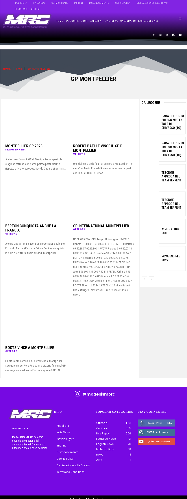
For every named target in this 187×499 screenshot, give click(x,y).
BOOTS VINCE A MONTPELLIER (25, 343)
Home (7, 69)
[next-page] (151, 279)
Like (169, 418)
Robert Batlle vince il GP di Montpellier (103, 146)
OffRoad (79, 149)
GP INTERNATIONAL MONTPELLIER (95, 221)
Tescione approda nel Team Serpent (172, 176)
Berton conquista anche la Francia (32, 221)
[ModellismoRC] (27, 21)
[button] (180, 18)
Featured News (15, 149)
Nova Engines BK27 (172, 258)
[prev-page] (144, 279)
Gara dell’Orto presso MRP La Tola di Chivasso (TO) (171, 122)
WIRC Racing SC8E (171, 231)
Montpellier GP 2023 (20, 146)
